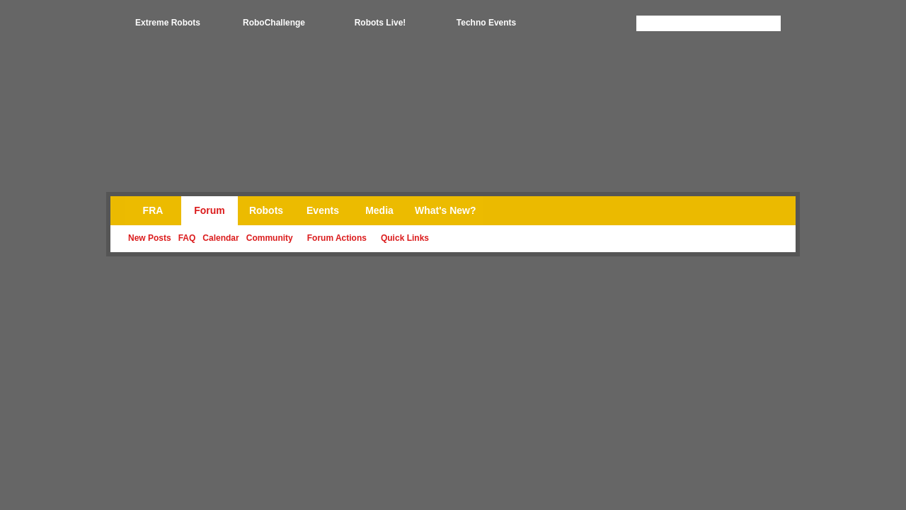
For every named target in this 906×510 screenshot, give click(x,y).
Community (269, 238)
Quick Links (405, 238)
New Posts (149, 238)
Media (379, 210)
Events (322, 210)
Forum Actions (337, 238)
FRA (153, 210)
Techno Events (486, 23)
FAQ (187, 238)
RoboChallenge (274, 23)
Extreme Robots (167, 23)
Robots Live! (380, 23)
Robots (266, 210)
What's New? (445, 210)
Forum (209, 210)
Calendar (220, 238)
